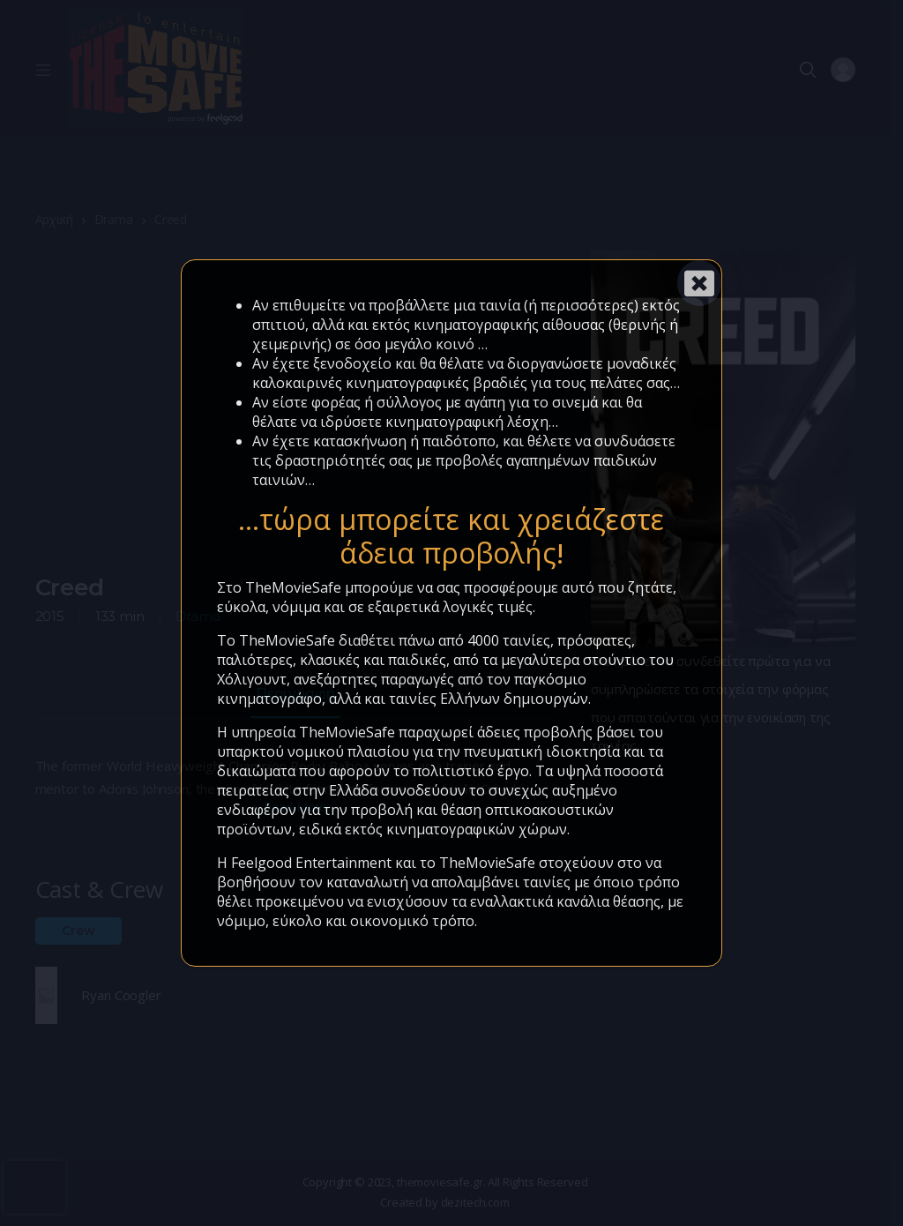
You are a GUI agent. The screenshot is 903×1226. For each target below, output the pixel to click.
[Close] (699, 283)
